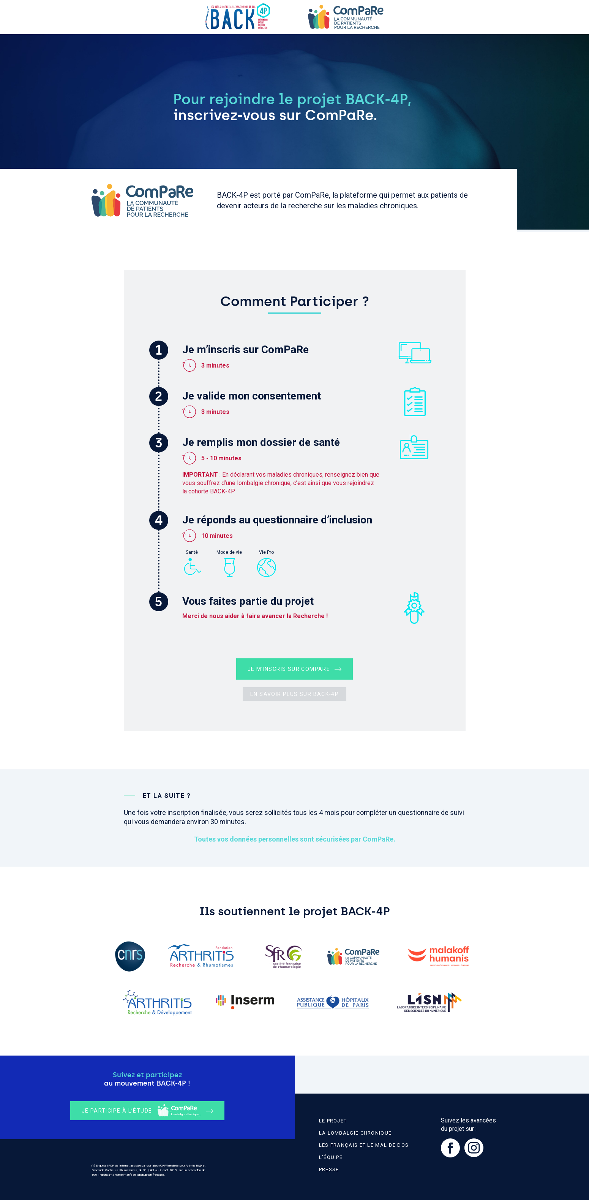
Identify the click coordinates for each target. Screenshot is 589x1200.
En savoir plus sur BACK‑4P (294, 694)
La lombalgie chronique (355, 1133)
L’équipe (331, 1157)
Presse (329, 1169)
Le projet (333, 1121)
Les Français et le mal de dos (364, 1145)
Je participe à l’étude (141, 1110)
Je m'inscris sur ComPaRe (289, 669)
